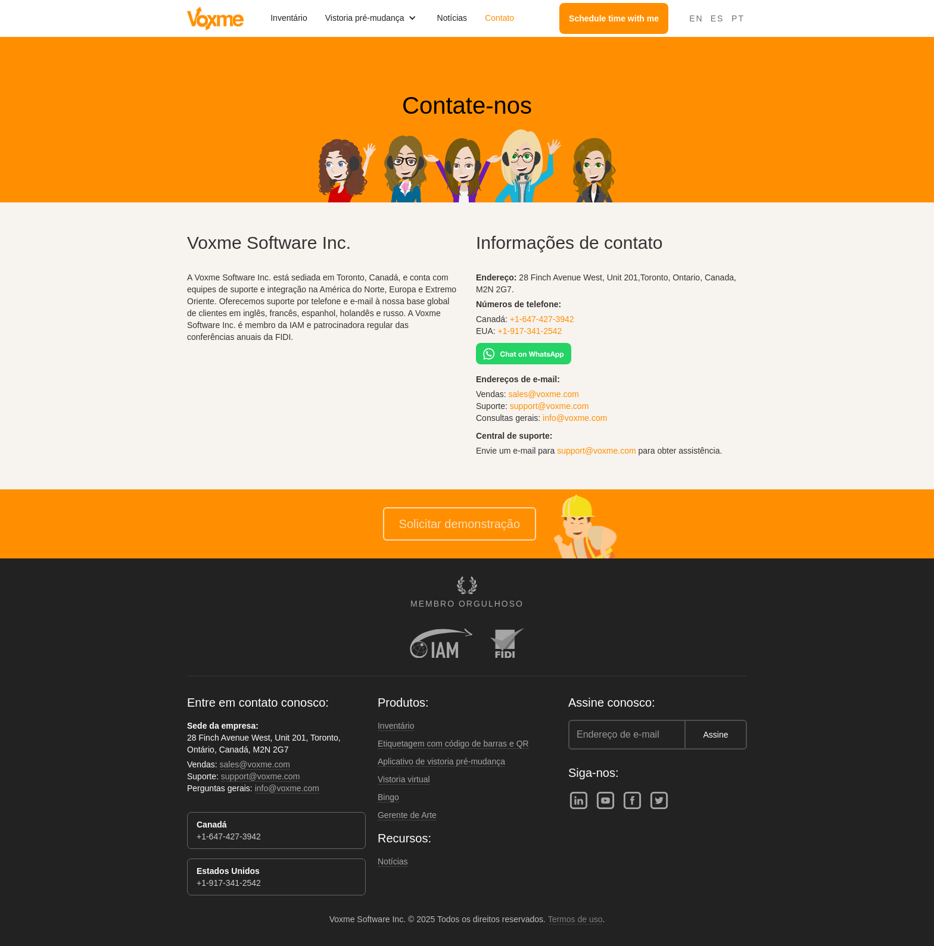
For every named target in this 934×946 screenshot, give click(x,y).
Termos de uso (575, 919)
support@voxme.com (549, 406)
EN (696, 18)
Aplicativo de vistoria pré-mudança (441, 761)
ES (717, 18)
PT (738, 18)
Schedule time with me (614, 18)
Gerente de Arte (407, 815)
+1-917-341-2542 (530, 331)
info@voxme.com (575, 418)
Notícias (452, 18)
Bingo (388, 797)
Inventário (288, 18)
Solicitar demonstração (459, 523)
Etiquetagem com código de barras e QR (453, 743)
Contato (499, 18)
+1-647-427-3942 (542, 319)
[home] (215, 18)
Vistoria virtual (404, 779)
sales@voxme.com (544, 394)
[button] (372, 18)
